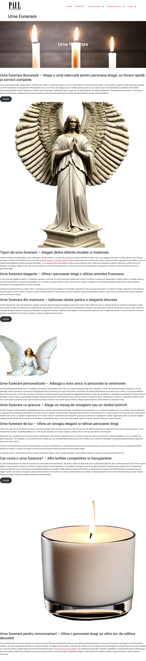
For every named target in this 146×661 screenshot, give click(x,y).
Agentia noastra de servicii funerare (54, 260)
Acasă (69, 6)
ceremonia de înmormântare (65, 649)
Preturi (130, 6)
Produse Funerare (114, 6)
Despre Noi (79, 6)
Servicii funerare (94, 6)
